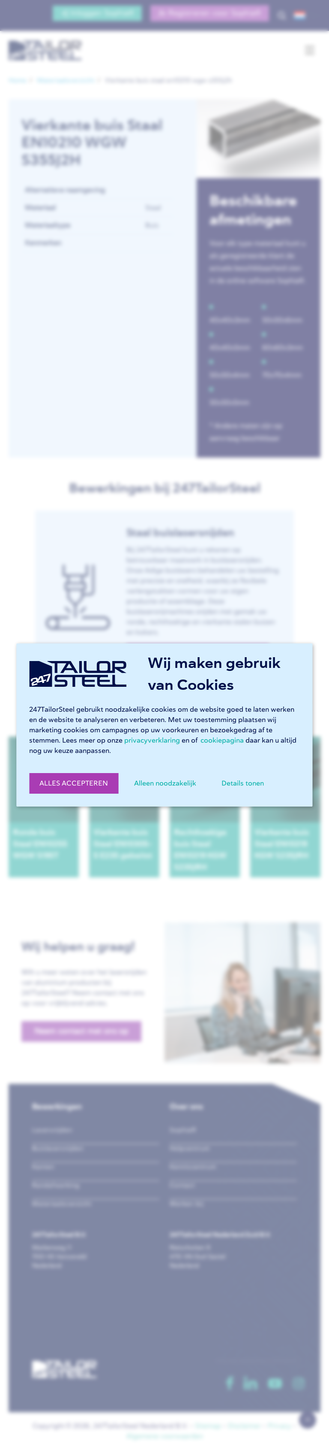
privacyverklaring (152, 740)
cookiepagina (222, 740)
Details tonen (242, 783)
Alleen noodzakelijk (165, 783)
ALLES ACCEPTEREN (73, 783)
